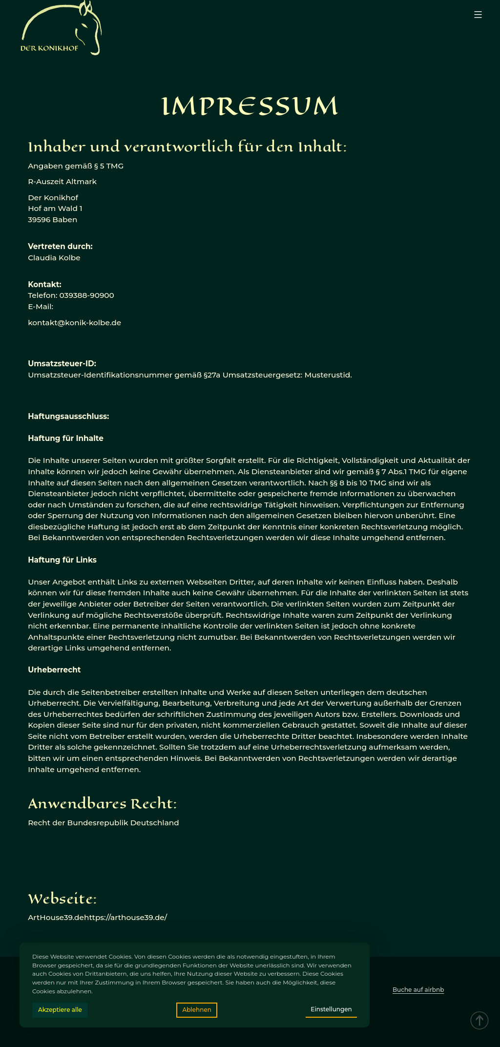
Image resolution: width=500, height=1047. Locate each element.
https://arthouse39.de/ (125, 917)
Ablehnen (196, 1009)
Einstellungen (331, 1009)
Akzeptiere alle (60, 1009)
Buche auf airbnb (418, 989)
